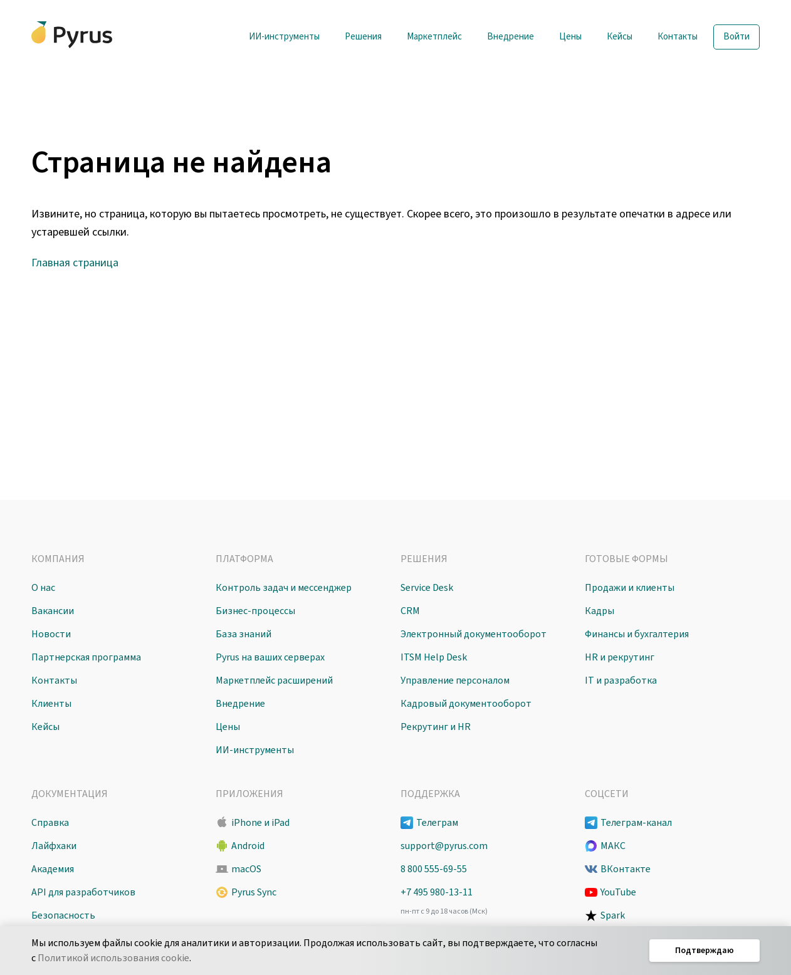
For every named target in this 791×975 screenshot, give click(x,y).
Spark (612, 915)
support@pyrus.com (444, 846)
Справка (50, 823)
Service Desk (427, 588)
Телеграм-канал (636, 823)
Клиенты (51, 704)
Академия (52, 869)
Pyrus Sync (253, 892)
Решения (363, 36)
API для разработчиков (83, 892)
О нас (43, 588)
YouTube (618, 892)
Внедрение (510, 36)
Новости (51, 634)
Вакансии (52, 611)
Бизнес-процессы (255, 611)
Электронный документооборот (474, 634)
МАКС (613, 846)
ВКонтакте (625, 869)
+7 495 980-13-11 (437, 892)
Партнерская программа (86, 657)
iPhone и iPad (260, 823)
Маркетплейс (434, 36)
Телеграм (437, 823)
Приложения (249, 794)
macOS (246, 869)
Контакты (677, 36)
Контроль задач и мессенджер (284, 588)
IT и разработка (621, 680)
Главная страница (74, 263)
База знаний (243, 634)
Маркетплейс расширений (274, 680)
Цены (570, 36)
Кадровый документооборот (466, 704)
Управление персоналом (455, 680)
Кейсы (619, 36)
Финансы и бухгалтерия (637, 634)
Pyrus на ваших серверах (270, 657)
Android (248, 846)
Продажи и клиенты (629, 588)
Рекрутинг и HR (436, 727)
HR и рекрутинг (619, 657)
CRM (410, 611)
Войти (736, 36)
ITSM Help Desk (434, 657)
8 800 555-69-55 (434, 869)
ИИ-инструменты (284, 36)
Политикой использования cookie (113, 958)
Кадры (599, 611)
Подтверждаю (704, 950)
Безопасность (63, 915)
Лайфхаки (53, 846)
